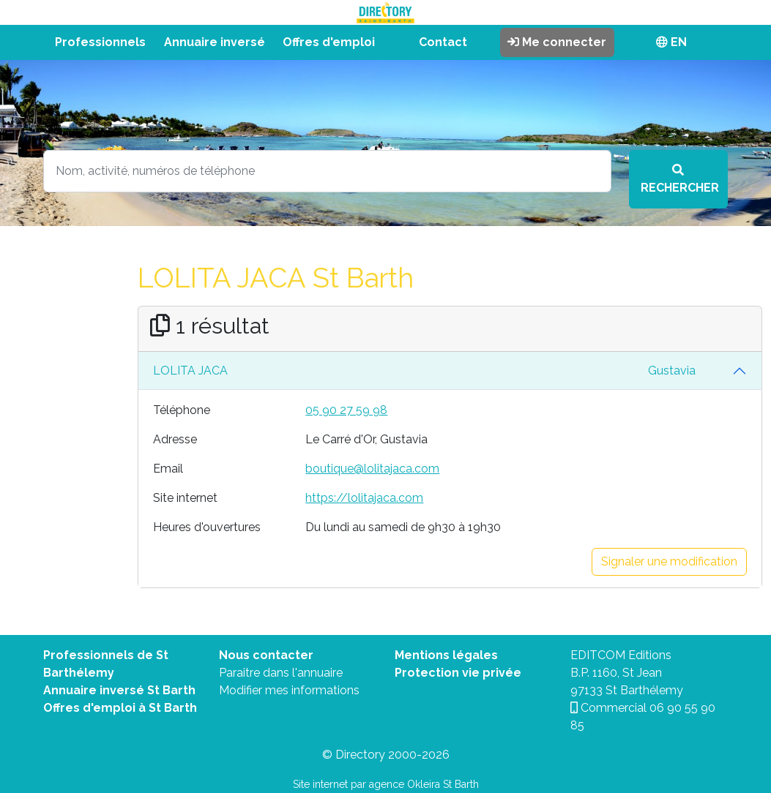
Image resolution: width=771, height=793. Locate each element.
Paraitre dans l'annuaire (281, 673)
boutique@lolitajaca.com (372, 469)
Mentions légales (446, 655)
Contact (443, 42)
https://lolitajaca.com (364, 498)
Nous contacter (266, 655)
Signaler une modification (669, 561)
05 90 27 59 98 (346, 410)
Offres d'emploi (329, 42)
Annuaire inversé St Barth (119, 690)
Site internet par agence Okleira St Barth (386, 784)
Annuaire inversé (214, 42)
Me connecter (556, 42)
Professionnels (100, 42)
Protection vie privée (458, 673)
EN (671, 42)
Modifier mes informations (289, 690)
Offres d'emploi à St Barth (120, 708)
